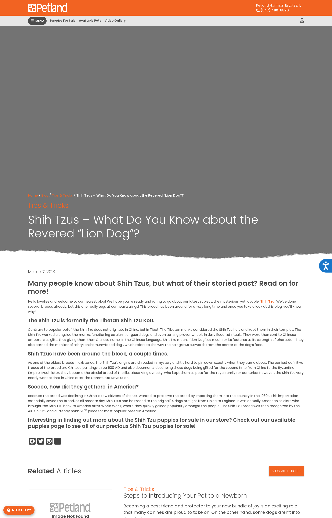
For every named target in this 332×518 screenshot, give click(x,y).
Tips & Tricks (62, 195)
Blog (44, 195)
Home (33, 195)
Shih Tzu (267, 301)
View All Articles (286, 470)
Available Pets (90, 20)
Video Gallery (115, 20)
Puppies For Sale (63, 20)
